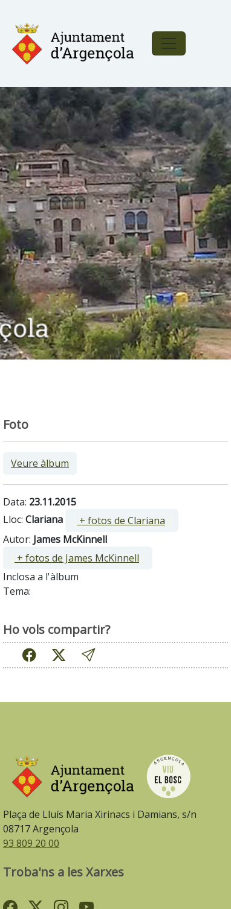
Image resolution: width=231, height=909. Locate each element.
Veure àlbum (40, 463)
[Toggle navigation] (169, 43)
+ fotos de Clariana (121, 520)
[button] (88, 654)
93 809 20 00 (31, 843)
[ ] (122, 520)
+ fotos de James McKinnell (77, 558)
